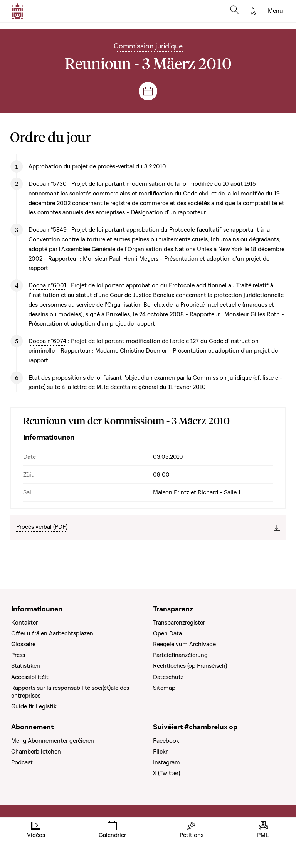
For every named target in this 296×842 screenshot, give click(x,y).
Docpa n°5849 (48, 230)
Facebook (166, 741)
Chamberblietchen (36, 751)
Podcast (22, 762)
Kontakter (24, 622)
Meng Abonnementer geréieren (52, 741)
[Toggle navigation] (275, 11)
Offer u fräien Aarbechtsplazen (52, 633)
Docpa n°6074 (47, 341)
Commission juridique (148, 46)
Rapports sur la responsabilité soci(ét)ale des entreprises (70, 691)
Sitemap (164, 688)
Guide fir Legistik (34, 706)
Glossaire (23, 644)
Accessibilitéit (30, 677)
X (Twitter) (166, 773)
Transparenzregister (179, 622)
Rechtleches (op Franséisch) (190, 666)
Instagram (166, 762)
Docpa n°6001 (47, 285)
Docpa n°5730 (48, 184)
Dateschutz (168, 677)
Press (18, 655)
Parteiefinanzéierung (180, 655)
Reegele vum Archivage (184, 644)
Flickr (160, 751)
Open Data (167, 633)
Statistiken (25, 666)
